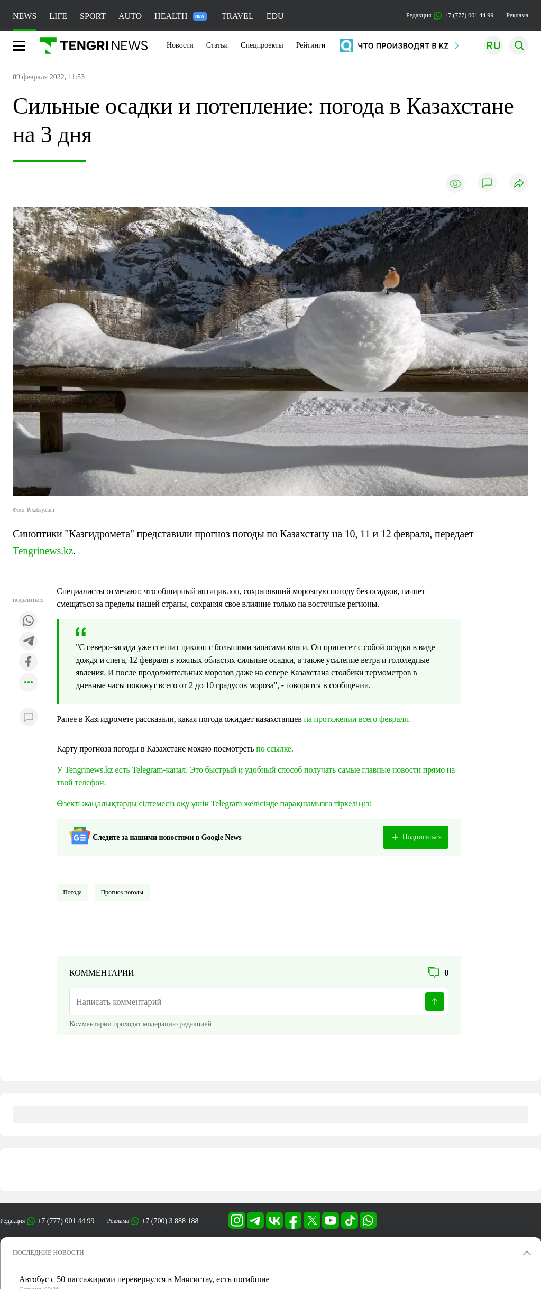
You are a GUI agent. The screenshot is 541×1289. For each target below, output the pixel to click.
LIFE (58, 16)
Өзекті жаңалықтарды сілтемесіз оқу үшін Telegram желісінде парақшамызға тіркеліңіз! (214, 803)
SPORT (93, 16)
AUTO (130, 16)
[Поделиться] (518, 183)
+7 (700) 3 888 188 (169, 1221)
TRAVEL (238, 16)
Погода (72, 892)
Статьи (217, 45)
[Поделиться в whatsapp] (28, 621)
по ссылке (273, 748)
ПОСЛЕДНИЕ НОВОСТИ (48, 1252)
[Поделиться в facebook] (28, 662)
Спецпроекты (262, 45)
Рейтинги (311, 45)
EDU (275, 16)
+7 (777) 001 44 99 (65, 1221)
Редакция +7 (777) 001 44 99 (449, 16)
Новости (180, 45)
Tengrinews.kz (43, 551)
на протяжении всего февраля (356, 719)
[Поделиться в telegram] (28, 642)
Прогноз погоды (122, 892)
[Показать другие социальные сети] (28, 683)
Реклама (517, 15)
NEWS (24, 16)
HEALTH (180, 16)
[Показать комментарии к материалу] (28, 718)
